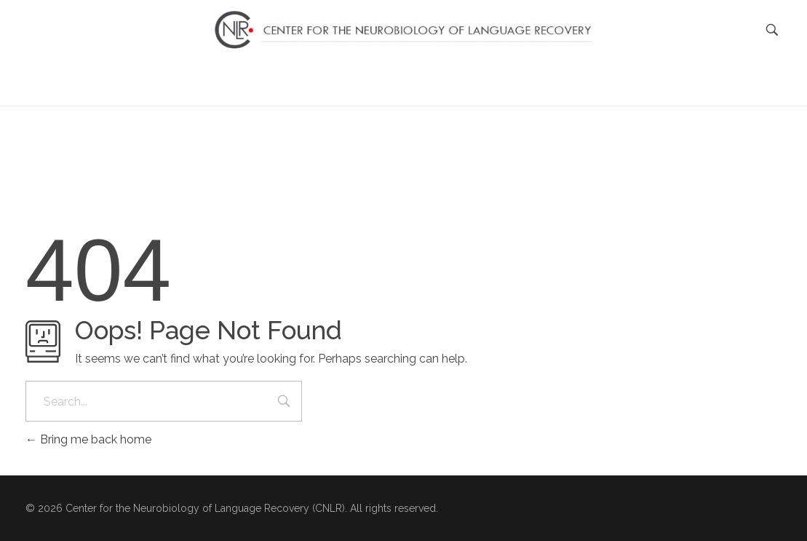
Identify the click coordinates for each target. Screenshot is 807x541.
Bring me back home (88, 439)
